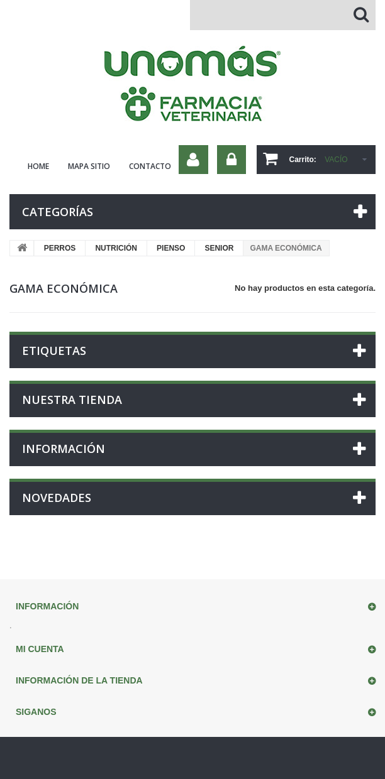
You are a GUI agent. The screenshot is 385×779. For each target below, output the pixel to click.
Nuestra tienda (72, 399)
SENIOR (218, 248)
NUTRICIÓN (116, 248)
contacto (150, 166)
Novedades (56, 497)
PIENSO (171, 248)
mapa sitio (89, 166)
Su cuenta (193, 159)
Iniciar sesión (231, 159)
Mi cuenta (40, 649)
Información (63, 448)
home (38, 166)
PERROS (60, 248)
